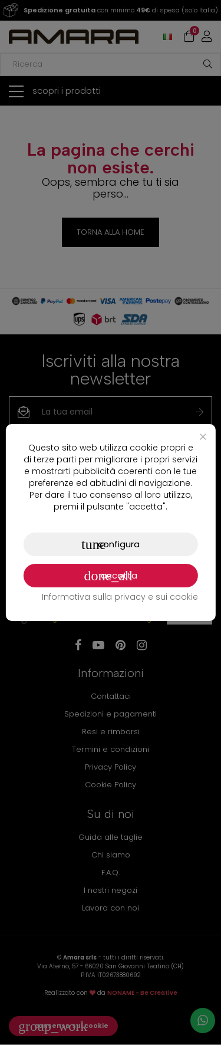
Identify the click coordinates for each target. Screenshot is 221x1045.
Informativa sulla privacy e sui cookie (120, 597)
